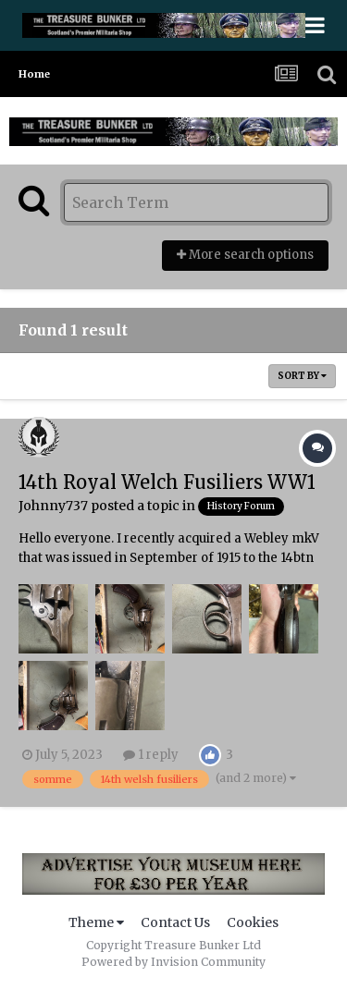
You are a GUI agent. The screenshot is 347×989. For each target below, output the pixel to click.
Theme (96, 922)
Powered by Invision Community (173, 962)
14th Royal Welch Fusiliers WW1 (167, 482)
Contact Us (175, 922)
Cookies (253, 922)
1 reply (151, 755)
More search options (245, 255)
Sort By (302, 376)
